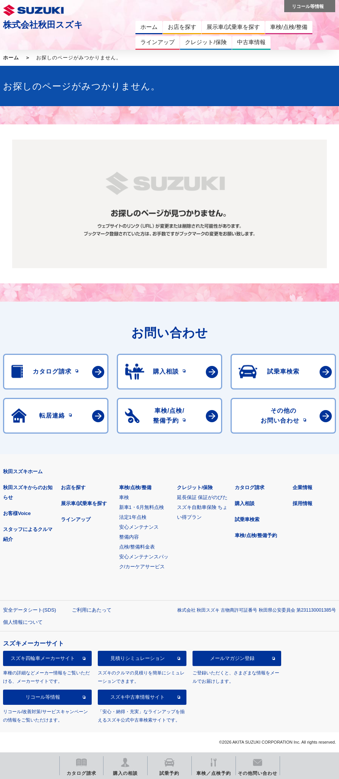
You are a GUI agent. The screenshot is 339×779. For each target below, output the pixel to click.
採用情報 (302, 503)
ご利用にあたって (91, 610)
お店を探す (73, 487)
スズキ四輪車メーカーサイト (43, 658)
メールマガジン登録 (232, 658)
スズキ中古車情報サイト (137, 697)
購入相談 (245, 503)
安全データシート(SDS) (29, 610)
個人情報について (23, 622)
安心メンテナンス (139, 527)
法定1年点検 (132, 517)
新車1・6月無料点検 (141, 507)
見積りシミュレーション (137, 658)
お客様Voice (17, 513)
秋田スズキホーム (23, 471)
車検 (124, 497)
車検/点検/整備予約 (256, 535)
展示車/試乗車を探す (84, 503)
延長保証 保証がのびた (202, 497)
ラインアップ (76, 519)
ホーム (11, 57)
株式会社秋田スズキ (43, 25)
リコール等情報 (42, 697)
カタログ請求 (249, 487)
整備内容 (129, 537)
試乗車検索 (247, 519)
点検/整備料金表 (137, 547)
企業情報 (302, 487)
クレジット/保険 (195, 487)
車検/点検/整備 (135, 487)
